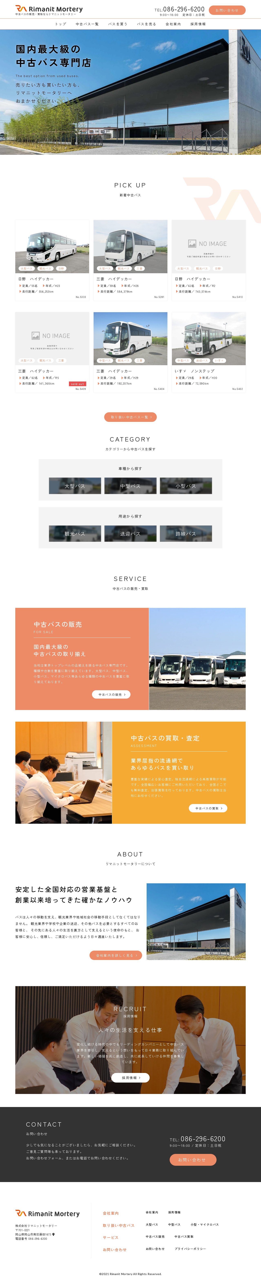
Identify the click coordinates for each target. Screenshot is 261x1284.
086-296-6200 (184, 8)
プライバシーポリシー (190, 1253)
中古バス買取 (184, 1241)
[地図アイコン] (53, 1239)
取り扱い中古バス (119, 1229)
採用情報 (174, 1217)
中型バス (174, 1229)
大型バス (152, 1229)
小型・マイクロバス (205, 1229)
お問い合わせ (115, 1254)
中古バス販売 (155, 1241)
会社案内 (111, 1217)
